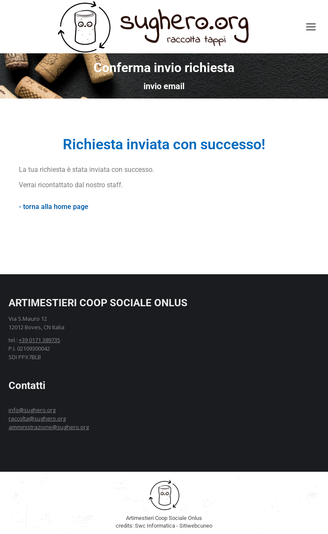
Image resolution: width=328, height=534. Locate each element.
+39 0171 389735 (39, 340)
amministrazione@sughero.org (49, 427)
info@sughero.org (32, 410)
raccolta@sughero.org (37, 418)
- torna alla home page (53, 207)
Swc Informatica (155, 525)
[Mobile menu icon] (310, 26)
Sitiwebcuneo (195, 525)
